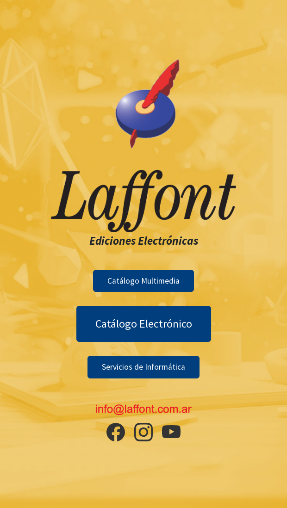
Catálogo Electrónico (143, 323)
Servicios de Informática (143, 367)
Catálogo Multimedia (143, 281)
